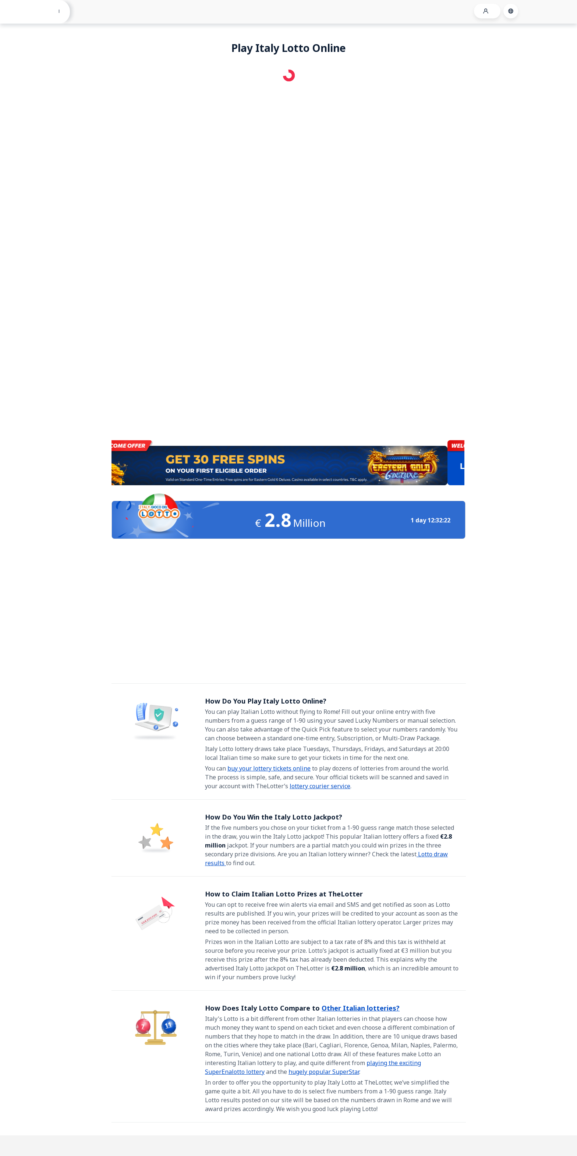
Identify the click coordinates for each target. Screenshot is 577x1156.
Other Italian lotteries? (361, 1008)
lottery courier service (320, 786)
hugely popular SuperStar (323, 1072)
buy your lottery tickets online (269, 768)
